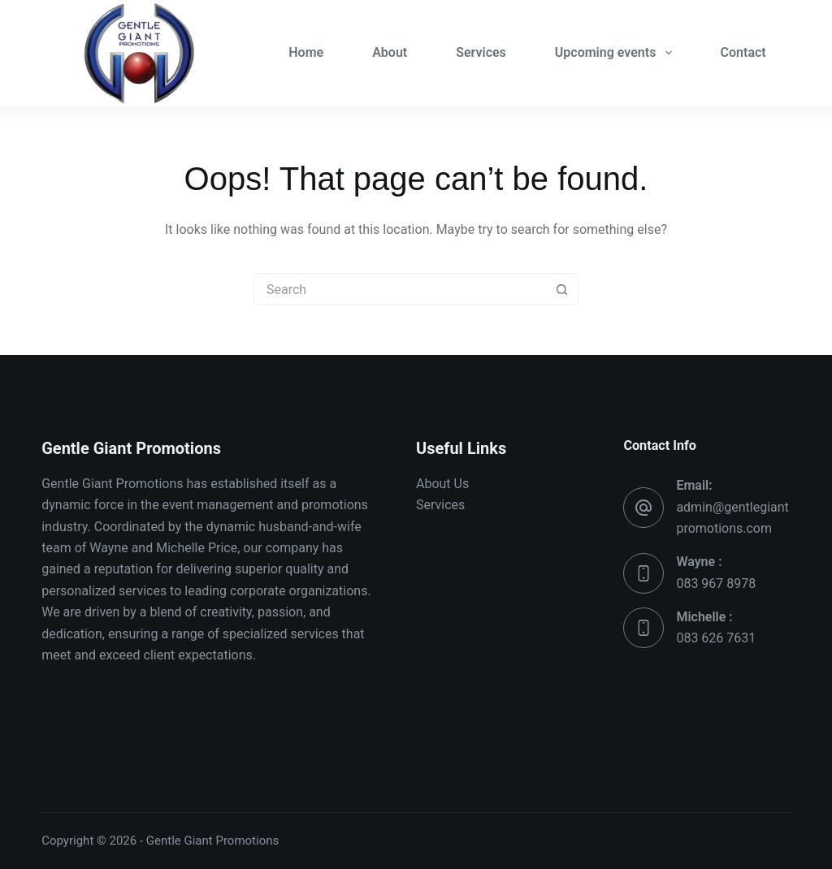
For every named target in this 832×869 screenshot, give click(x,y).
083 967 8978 (716, 583)
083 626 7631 (716, 638)
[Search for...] (399, 289)
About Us (442, 483)
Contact (743, 52)
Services (481, 52)
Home (305, 52)
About (389, 52)
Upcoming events (616, 53)
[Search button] (561, 289)
